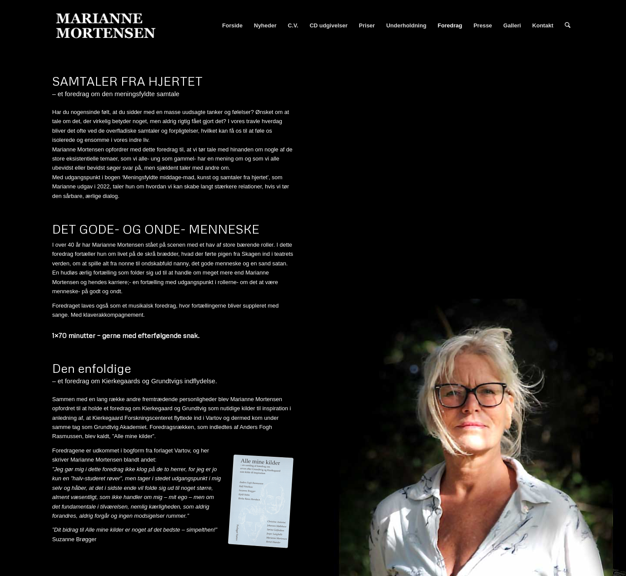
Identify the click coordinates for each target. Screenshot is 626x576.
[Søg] (567, 25)
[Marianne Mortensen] (109, 25)
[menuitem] (232, 25)
